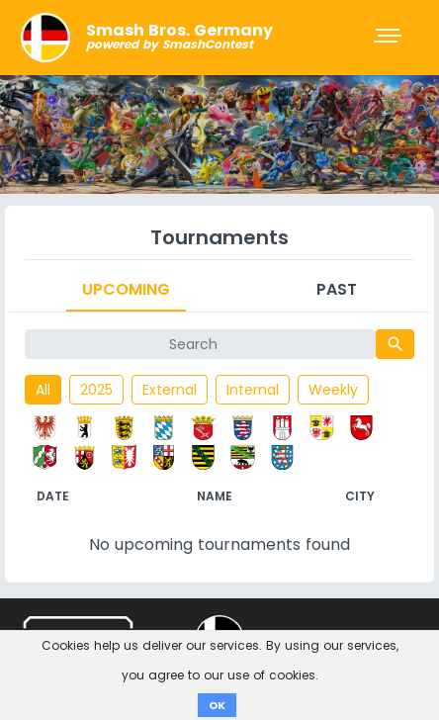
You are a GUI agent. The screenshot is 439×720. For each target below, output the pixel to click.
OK (217, 705)
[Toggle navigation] (389, 37)
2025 (96, 390)
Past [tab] (336, 289)
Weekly (333, 390)
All (43, 390)
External (169, 390)
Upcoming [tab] (126, 289)
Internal (252, 390)
